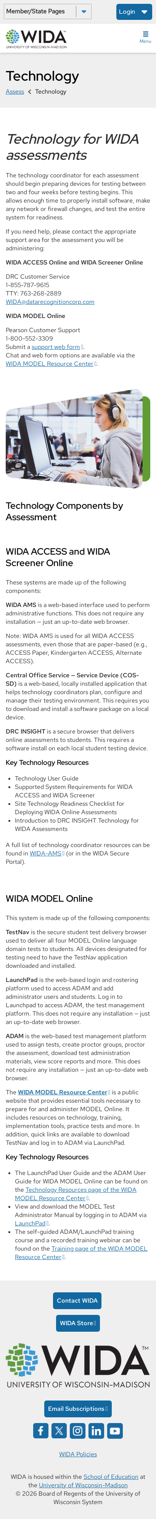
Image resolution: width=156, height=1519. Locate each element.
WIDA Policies (78, 1454)
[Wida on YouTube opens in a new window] (115, 1430)
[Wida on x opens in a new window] (59, 1430)
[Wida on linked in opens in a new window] (96, 1430)
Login (127, 12)
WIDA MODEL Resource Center (49, 364)
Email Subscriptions (76, 1409)
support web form (56, 347)
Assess (15, 92)
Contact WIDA (77, 1301)
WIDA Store (76, 1323)
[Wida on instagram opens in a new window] (77, 1430)
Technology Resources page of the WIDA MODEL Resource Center (76, 1194)
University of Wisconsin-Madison (83, 1485)
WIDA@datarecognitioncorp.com (50, 302)
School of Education (111, 1477)
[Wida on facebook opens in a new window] (40, 1430)
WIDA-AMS (45, 853)
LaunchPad (30, 1223)
